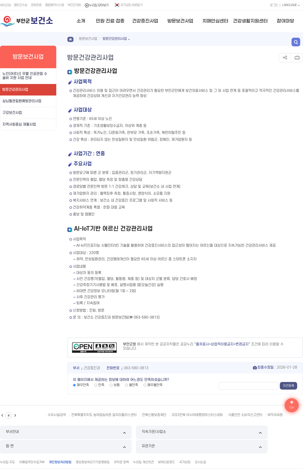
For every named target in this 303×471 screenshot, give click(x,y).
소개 (81, 21)
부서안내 (35, 432)
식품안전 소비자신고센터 (245, 415)
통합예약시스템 (55, 5)
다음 (15, 415)
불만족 (133, 385)
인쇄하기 (297, 57)
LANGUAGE (291, 5)
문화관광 (36, 5)
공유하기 (285, 57)
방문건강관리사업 (15, 90)
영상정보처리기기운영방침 (93, 447)
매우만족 (83, 385)
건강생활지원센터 (250, 21)
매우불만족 (155, 385)
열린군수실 (21, 5)
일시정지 (8, 415)
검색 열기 (298, 38)
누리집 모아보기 (97, 5)
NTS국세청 (275, 415)
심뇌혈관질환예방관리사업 (21, 101)
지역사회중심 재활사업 (19, 124)
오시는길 (200, 447)
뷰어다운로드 (166, 447)
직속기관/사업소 (113, 432)
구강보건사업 (12, 113)
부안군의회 (74, 5)
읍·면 (190, 432)
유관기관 (267, 432)
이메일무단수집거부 (32, 447)
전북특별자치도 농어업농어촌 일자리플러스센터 (104, 415)
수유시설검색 (57, 415)
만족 (101, 385)
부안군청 (5, 5)
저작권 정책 (121, 447)
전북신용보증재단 (154, 415)
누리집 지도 (7, 447)
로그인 (273, 5)
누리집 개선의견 (143, 447)
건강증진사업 (145, 21)
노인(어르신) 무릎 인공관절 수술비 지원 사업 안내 (24, 76)
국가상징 (184, 447)
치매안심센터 (215, 21)
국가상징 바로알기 (128, 5)
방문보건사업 (180, 21)
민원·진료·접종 (110, 21)
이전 (2, 415)
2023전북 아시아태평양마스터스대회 (197, 415)
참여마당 (285, 21)
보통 (117, 385)
